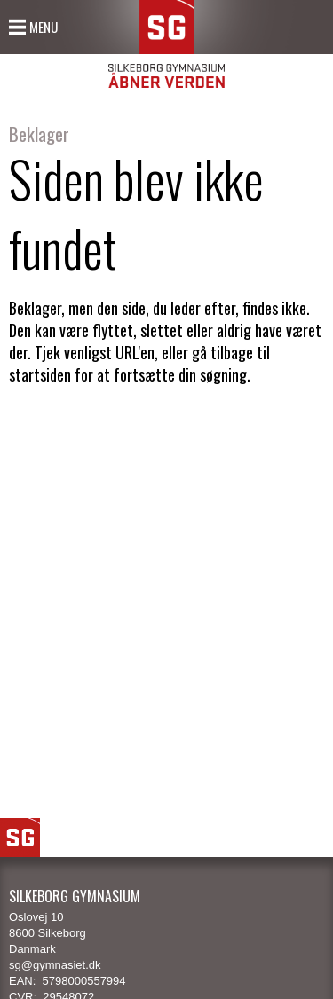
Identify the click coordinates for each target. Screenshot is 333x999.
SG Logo (20, 837)
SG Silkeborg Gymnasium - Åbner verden (166, 44)
